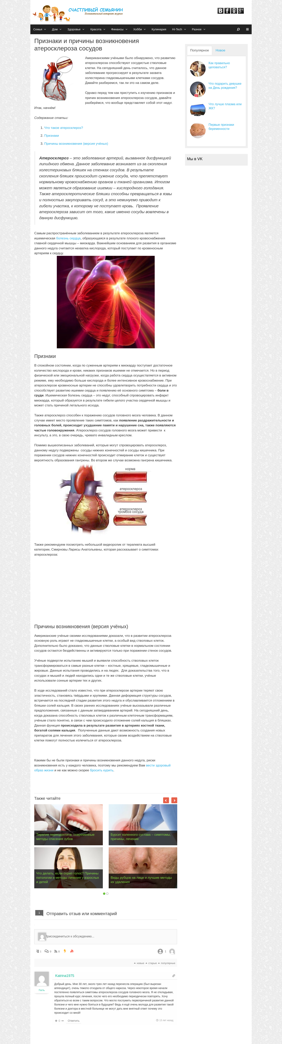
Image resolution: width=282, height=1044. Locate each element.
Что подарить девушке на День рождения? (225, 85)
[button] (45, 29)
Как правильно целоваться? (219, 65)
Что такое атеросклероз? (63, 128)
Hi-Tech (180, 29)
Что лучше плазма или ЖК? (225, 106)
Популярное (199, 50)
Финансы (120, 29)
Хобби (141, 29)
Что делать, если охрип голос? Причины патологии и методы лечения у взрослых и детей (67, 877)
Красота (99, 29)
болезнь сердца (68, 238)
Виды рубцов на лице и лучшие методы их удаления (141, 880)
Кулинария (159, 29)
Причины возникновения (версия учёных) (76, 144)
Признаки (51, 135)
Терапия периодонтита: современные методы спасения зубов (65, 837)
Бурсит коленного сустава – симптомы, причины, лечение (141, 837)
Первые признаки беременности (221, 126)
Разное (200, 29)
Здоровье (77, 29)
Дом (58, 29)
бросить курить (101, 770)
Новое (220, 50)
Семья (41, 29)
